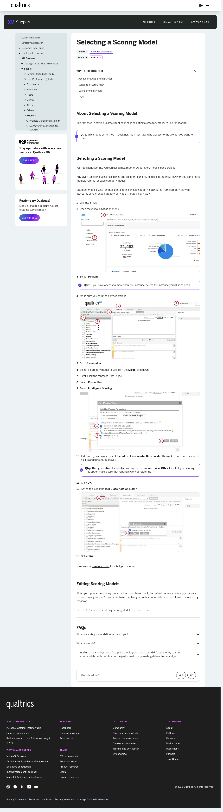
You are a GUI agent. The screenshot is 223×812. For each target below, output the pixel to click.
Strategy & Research (32, 42)
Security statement (65, 799)
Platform (170, 733)
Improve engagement (18, 733)
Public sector (67, 738)
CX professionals (69, 756)
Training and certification (126, 748)
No (191, 675)
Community (119, 727)
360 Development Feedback (21, 771)
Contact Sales (200, 22)
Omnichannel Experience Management (27, 761)
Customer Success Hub (125, 733)
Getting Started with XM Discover (41, 63)
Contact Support (173, 22)
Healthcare (65, 727)
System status (120, 753)
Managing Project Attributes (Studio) (43, 127)
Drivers (30, 110)
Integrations (172, 748)
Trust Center (172, 759)
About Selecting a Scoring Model (95, 78)
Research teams (68, 761)
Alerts (30, 105)
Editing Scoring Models (90, 90)
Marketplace (173, 743)
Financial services (69, 733)
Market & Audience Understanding (24, 777)
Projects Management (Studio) (45, 120)
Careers (170, 738)
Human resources (69, 777)
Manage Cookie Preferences (93, 799)
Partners (170, 753)
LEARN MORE (29, 160)
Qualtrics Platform (30, 37)
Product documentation (125, 738)
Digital (63, 771)
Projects (31, 115)
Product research (69, 766)
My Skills (149, 22)
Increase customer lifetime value (23, 727)
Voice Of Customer (16, 756)
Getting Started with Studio (41, 74)
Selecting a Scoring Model (91, 84)
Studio (28, 68)
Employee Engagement (18, 766)
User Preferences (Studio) (40, 79)
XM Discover (28, 58)
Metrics (30, 100)
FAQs (81, 96)
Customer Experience (32, 48)
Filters (30, 94)
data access (154, 134)
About (169, 727)
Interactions (33, 89)
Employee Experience (32, 53)
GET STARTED (29, 217)
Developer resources (124, 743)
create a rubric (100, 566)
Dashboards (33, 84)
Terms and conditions (40, 799)
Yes (181, 675)
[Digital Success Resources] (201, 5)
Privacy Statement (16, 799)
